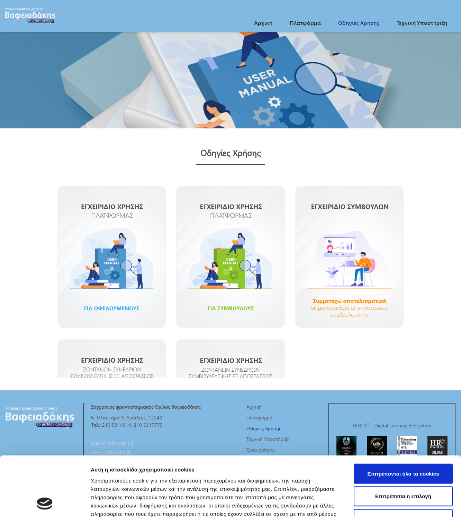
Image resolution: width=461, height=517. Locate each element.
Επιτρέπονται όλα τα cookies (403, 418)
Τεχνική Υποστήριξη (422, 22)
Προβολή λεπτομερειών (411, 503)
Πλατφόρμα (305, 22)
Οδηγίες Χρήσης (358, 22)
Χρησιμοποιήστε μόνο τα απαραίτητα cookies (403, 467)
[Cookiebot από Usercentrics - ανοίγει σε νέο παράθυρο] (45, 503)
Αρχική (263, 22)
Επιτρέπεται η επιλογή (403, 441)
